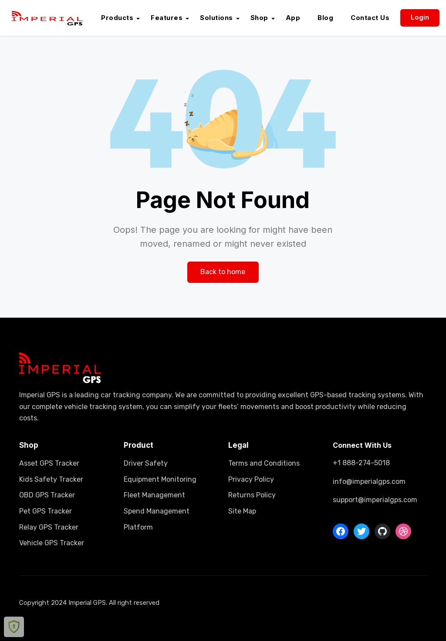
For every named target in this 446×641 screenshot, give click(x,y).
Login (420, 17)
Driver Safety (146, 463)
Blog (325, 17)
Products (117, 17)
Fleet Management (154, 495)
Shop (259, 17)
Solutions (216, 17)
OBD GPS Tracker (47, 495)
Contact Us (370, 17)
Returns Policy (252, 495)
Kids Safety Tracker (51, 479)
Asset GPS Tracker (49, 463)
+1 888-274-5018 (361, 463)
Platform (138, 527)
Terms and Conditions (264, 463)
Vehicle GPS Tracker (51, 543)
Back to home (222, 272)
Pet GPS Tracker (45, 511)
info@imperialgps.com (369, 481)
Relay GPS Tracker (48, 527)
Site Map (242, 511)
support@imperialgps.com (375, 500)
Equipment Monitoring (160, 479)
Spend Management (156, 511)
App (293, 17)
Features (166, 17)
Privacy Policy (251, 479)
